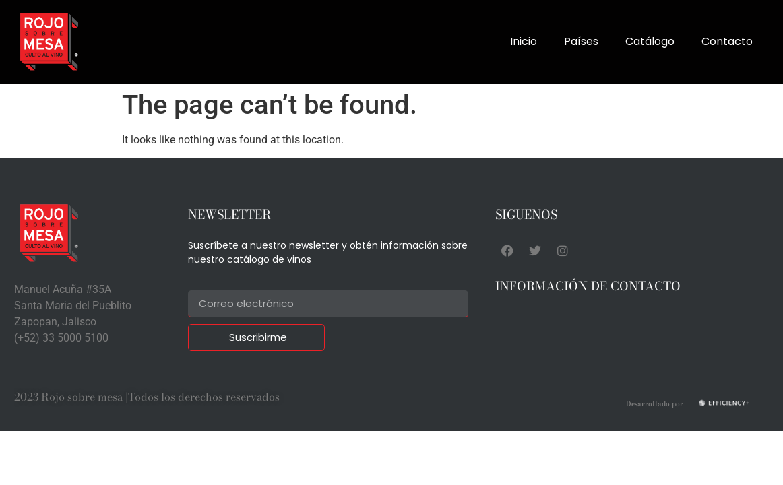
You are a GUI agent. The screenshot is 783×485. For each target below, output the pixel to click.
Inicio (523, 41)
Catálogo (650, 41)
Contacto (727, 41)
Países (581, 41)
